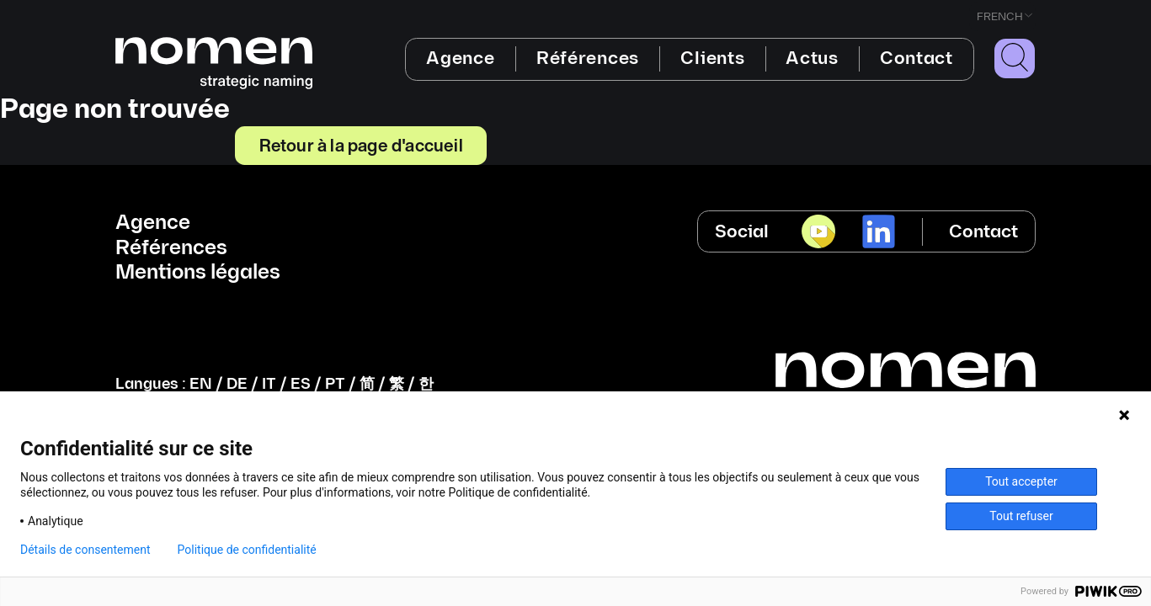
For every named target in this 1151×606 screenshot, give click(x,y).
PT (335, 384)
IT (269, 384)
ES (300, 384)
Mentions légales (197, 272)
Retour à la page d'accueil (361, 144)
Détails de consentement (85, 549)
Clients (712, 58)
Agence (460, 58)
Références (587, 58)
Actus (812, 58)
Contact (916, 58)
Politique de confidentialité (247, 549)
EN (200, 384)
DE (237, 384)
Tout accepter (1021, 481)
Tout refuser (1020, 516)
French (1000, 17)
